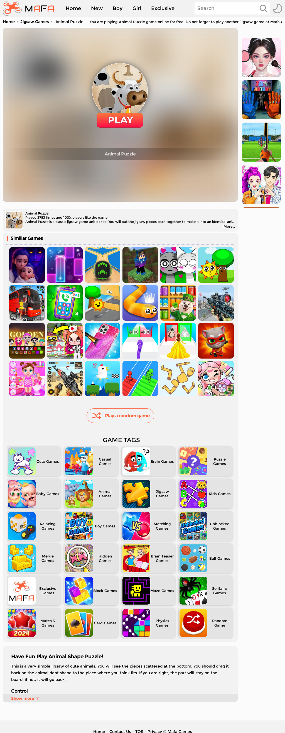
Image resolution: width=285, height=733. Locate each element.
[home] (31, 8)
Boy (117, 8)
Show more (25, 698)
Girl (136, 8)
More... (229, 226)
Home (73, 8)
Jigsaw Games (34, 21)
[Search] (232, 8)
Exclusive (163, 8)
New (97, 8)
